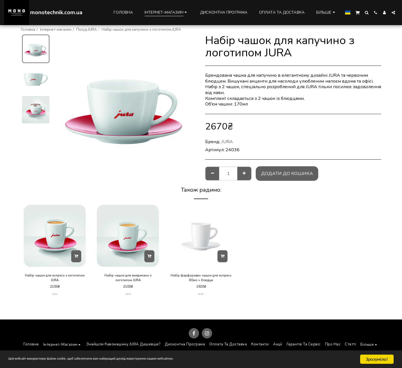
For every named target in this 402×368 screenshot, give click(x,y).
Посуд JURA (86, 29)
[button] (357, 12)
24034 (54, 295)
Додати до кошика (287, 173)
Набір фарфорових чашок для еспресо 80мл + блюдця (201, 278)
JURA (227, 141)
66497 (201, 295)
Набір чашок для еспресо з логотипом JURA (54, 278)
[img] (55, 236)
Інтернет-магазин (55, 29)
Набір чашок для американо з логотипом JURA (128, 278)
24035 (128, 295)
